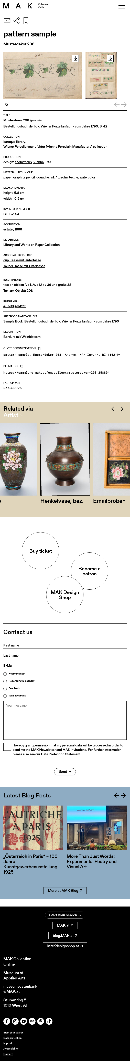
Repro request (16, 673)
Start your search (65, 915)
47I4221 (20, 306)
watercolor (87, 177)
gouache (42, 177)
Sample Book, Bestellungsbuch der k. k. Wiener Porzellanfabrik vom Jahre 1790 (61, 321)
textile (73, 177)
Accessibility (10, 1049)
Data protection (12, 1038)
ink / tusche (59, 177)
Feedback (14, 688)
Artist (10, 415)
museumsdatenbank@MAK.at (21, 989)
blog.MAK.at (65, 935)
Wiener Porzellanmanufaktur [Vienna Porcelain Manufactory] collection (55, 147)
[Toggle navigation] (121, 6)
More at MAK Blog (65, 898)
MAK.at (65, 925)
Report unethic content (21, 681)
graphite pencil (24, 177)
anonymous (23, 162)
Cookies (8, 1054)
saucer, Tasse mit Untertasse (24, 266)
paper (7, 177)
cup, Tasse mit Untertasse (22, 260)
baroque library (14, 142)
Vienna (38, 162)
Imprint (7, 1044)
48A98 (8, 306)
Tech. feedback (17, 695)
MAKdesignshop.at (65, 946)
